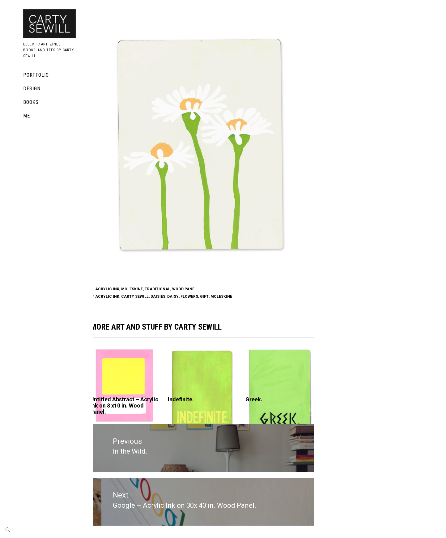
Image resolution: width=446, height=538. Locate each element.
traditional (164, 289)
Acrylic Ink (114, 289)
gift (211, 296)
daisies (165, 296)
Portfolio (36, 75)
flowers (196, 296)
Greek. (257, 399)
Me (26, 116)
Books (31, 102)
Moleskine (139, 289)
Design (31, 89)
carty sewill (142, 296)
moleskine (228, 296)
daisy (180, 296)
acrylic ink (114, 296)
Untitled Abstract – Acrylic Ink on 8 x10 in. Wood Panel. (125, 405)
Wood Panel (191, 289)
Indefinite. (186, 399)
